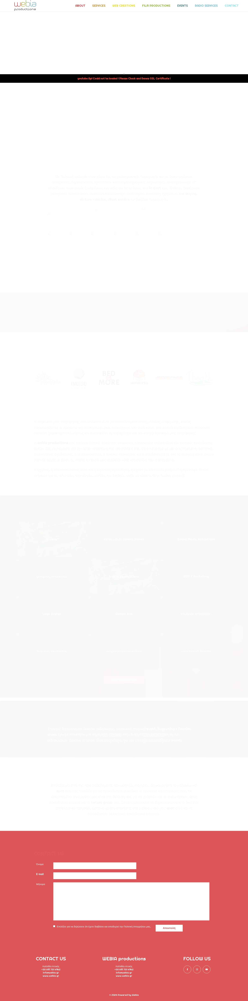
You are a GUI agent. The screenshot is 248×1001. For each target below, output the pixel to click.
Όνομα (39, 864)
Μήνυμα (40, 884)
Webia (135, 995)
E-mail (40, 874)
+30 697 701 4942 (50, 969)
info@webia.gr (51, 972)
